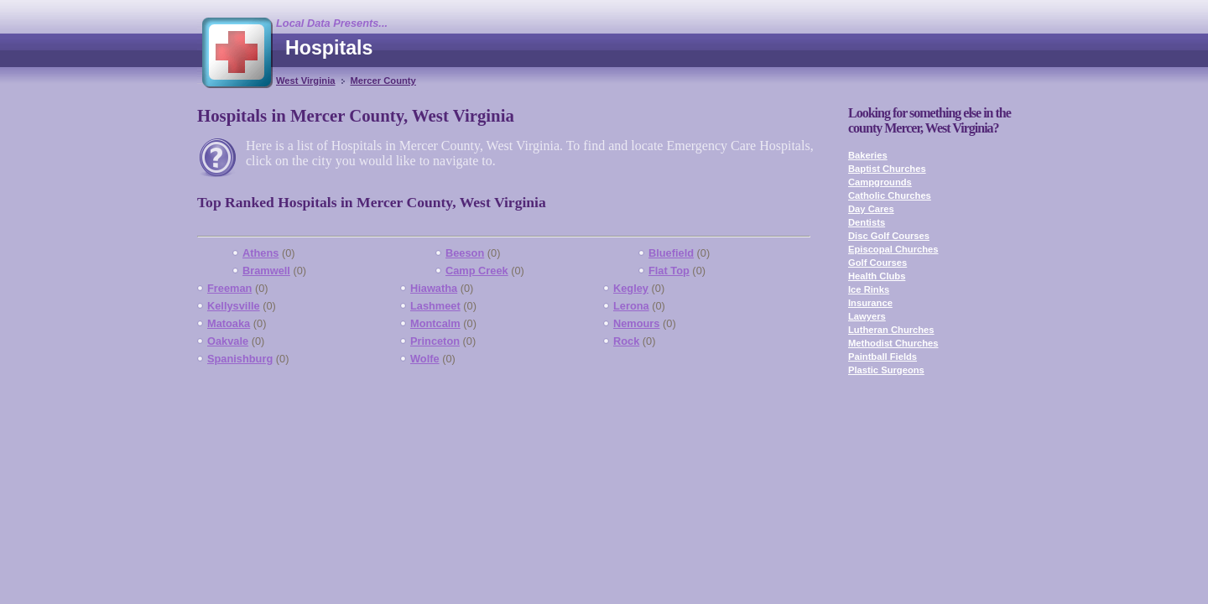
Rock (626, 341)
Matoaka (228, 323)
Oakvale (227, 341)
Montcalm (435, 323)
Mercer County (382, 81)
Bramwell (266, 270)
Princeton (435, 341)
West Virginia (305, 81)
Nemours (636, 323)
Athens (260, 253)
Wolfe (425, 358)
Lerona (631, 305)
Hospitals (328, 48)
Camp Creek (476, 270)
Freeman (229, 288)
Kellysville (233, 305)
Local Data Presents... (332, 23)
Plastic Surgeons (886, 370)
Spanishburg (240, 358)
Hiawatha (433, 288)
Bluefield (671, 253)
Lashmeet (435, 305)
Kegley (630, 288)
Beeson (464, 253)
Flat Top (669, 270)
